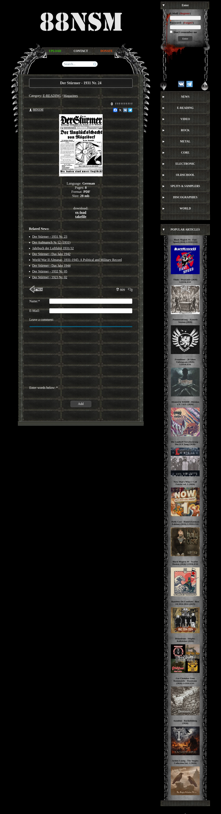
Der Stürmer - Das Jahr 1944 (51, 265)
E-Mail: (174, 13)
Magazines (70, 95)
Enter (185, 38)
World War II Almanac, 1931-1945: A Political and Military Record (77, 260)
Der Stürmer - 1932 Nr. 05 (49, 271)
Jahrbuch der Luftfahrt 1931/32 (53, 248)
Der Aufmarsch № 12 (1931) (51, 242)
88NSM (38, 109)
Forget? (188, 22)
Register (185, 13)
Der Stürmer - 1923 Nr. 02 (49, 277)
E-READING (52, 95)
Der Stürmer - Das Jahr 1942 (51, 254)
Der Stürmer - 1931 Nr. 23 (49, 236)
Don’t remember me (185, 32)
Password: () (182, 22)
